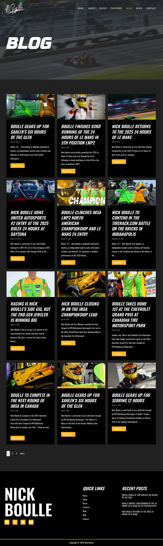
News (139, 8)
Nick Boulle (28, 501)
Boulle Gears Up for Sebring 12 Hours (131, 398)
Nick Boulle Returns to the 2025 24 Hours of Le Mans (131, 131)
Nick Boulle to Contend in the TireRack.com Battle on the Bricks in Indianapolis (131, 223)
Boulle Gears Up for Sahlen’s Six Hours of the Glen (29, 131)
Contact (151, 8)
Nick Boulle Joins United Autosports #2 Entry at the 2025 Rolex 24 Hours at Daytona (29, 223)
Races (103, 8)
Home (81, 8)
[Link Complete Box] (140, 496)
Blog (129, 8)
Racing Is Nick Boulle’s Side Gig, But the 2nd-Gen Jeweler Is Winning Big (30, 312)
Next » (22, 453)
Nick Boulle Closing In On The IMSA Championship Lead (80, 309)
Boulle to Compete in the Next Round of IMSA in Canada (30, 400)
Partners (116, 8)
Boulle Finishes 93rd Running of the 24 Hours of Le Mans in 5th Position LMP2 (80, 134)
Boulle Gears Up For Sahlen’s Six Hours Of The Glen (80, 400)
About (92, 8)
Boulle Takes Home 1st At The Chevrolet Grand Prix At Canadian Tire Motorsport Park (131, 314)
